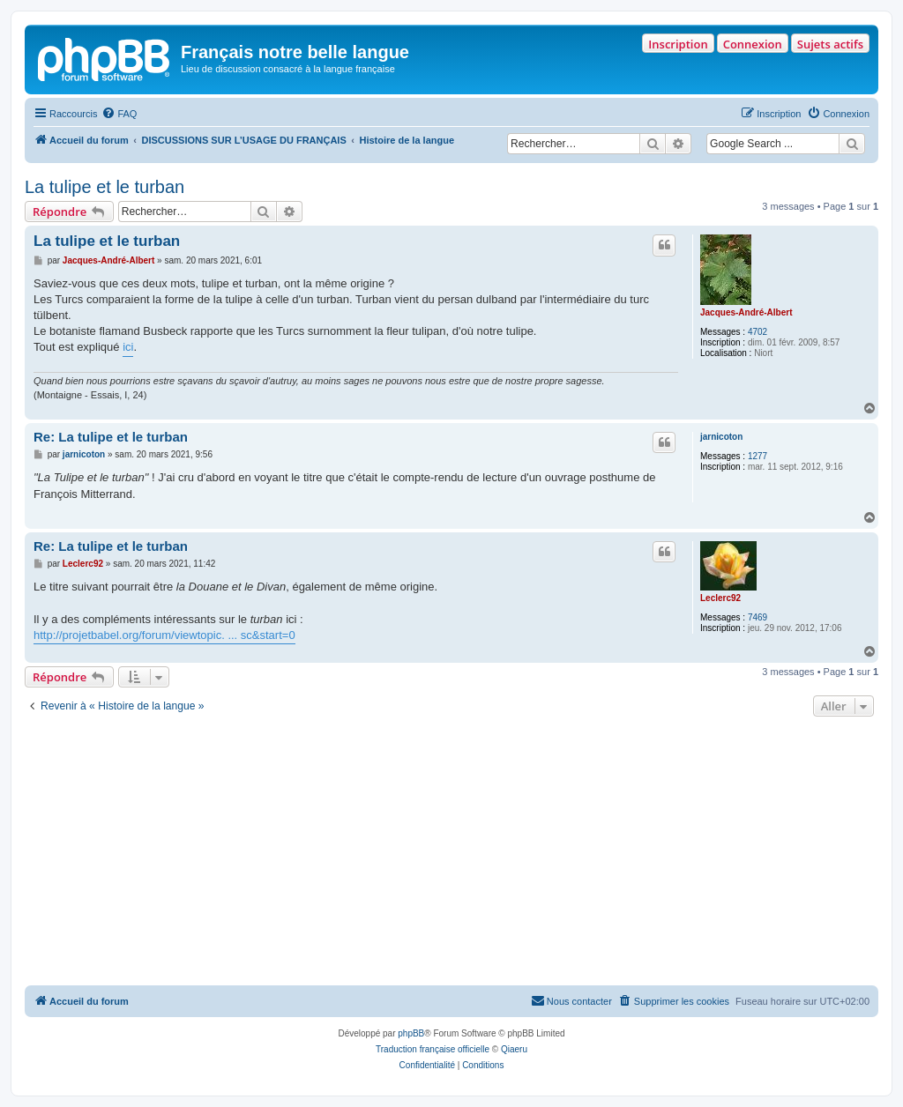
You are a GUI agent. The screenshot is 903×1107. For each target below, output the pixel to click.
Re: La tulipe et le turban (111, 436)
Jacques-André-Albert (746, 312)
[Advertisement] (451, 853)
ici (128, 346)
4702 (757, 332)
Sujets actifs (830, 44)
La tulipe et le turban (104, 187)
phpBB (411, 1033)
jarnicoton (721, 437)
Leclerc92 (720, 598)
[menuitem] (119, 113)
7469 (757, 617)
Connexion (752, 44)
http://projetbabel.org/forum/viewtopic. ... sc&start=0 (164, 635)
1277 (757, 456)
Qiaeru (514, 1049)
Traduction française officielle (432, 1049)
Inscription (677, 44)
